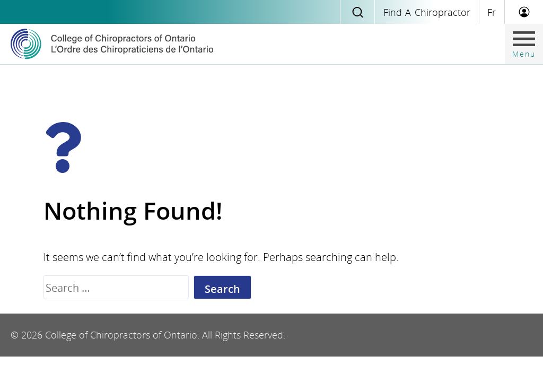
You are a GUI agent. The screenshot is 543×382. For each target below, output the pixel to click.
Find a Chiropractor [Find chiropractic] (426, 12)
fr (491, 12)
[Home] (112, 44)
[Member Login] (523, 12)
